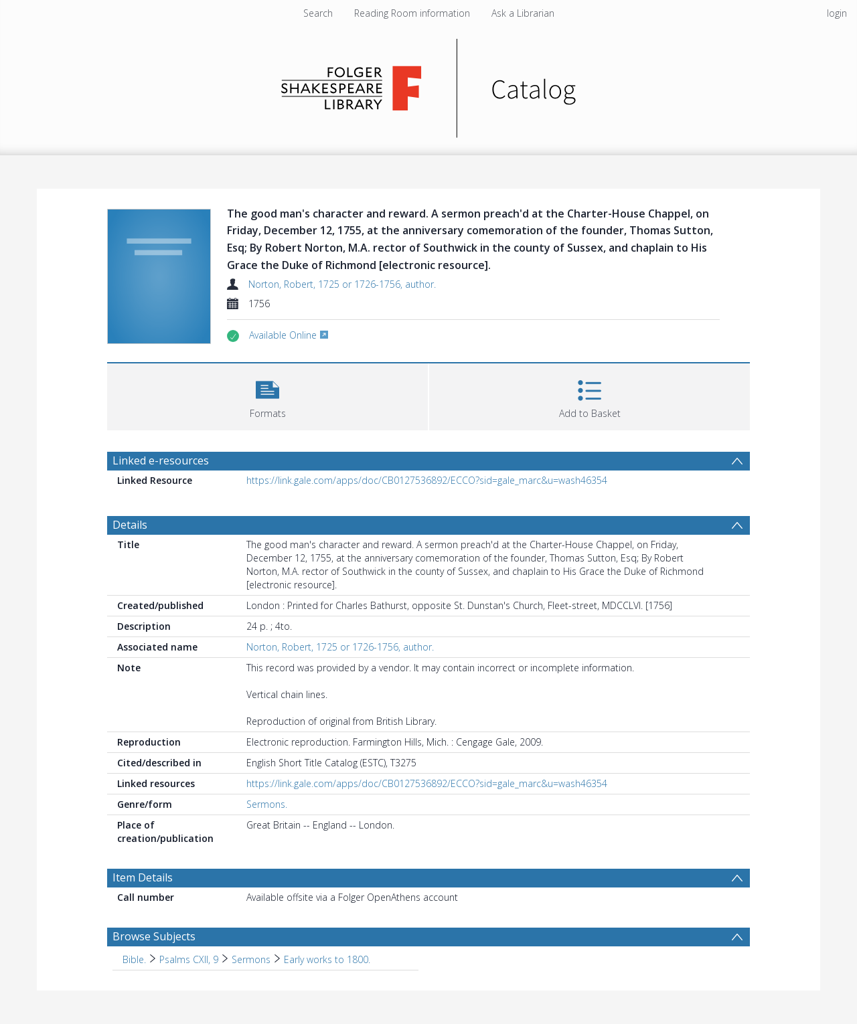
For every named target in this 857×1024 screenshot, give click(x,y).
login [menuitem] (837, 13)
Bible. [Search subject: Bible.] (134, 959)
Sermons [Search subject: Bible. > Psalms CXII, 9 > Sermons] (251, 959)
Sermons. (266, 804)
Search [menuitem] (318, 13)
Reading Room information (412, 13)
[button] (267, 395)
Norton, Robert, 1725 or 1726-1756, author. (342, 284)
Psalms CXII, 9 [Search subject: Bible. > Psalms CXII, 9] (188, 959)
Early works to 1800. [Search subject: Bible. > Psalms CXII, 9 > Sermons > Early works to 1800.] (327, 959)
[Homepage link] (428, 84)
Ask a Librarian (522, 13)
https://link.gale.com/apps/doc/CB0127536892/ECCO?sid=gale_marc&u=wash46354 (426, 480)
